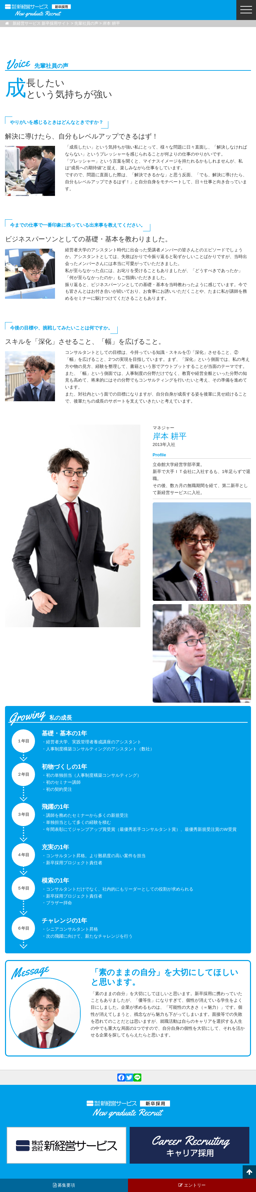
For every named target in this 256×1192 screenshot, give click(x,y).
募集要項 (64, 1185)
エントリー (192, 1185)
